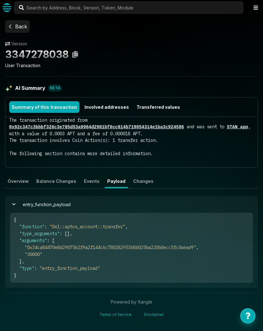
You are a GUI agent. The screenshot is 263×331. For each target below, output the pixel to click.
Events (92, 181)
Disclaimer (154, 314)
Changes (143, 181)
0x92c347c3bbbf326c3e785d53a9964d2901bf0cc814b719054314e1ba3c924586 (96, 127)
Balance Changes (56, 181)
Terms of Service (115, 314)
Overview (18, 181)
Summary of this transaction (44, 107)
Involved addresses (107, 107)
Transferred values (158, 107)
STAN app (237, 127)
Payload (116, 181)
